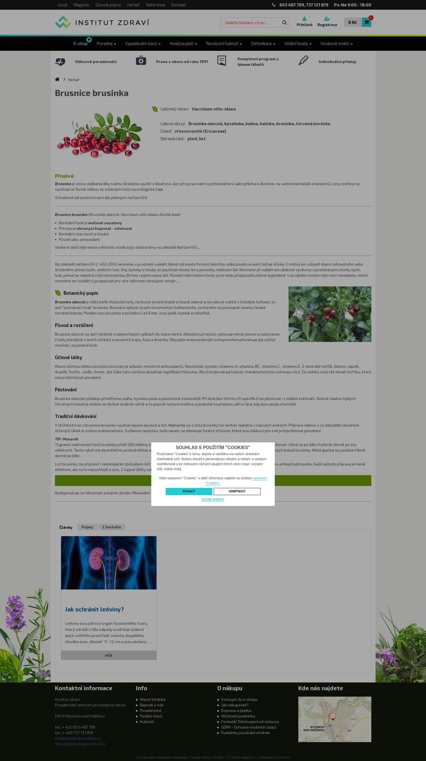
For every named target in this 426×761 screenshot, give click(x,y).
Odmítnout (237, 491)
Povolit (189, 491)
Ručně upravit (213, 499)
